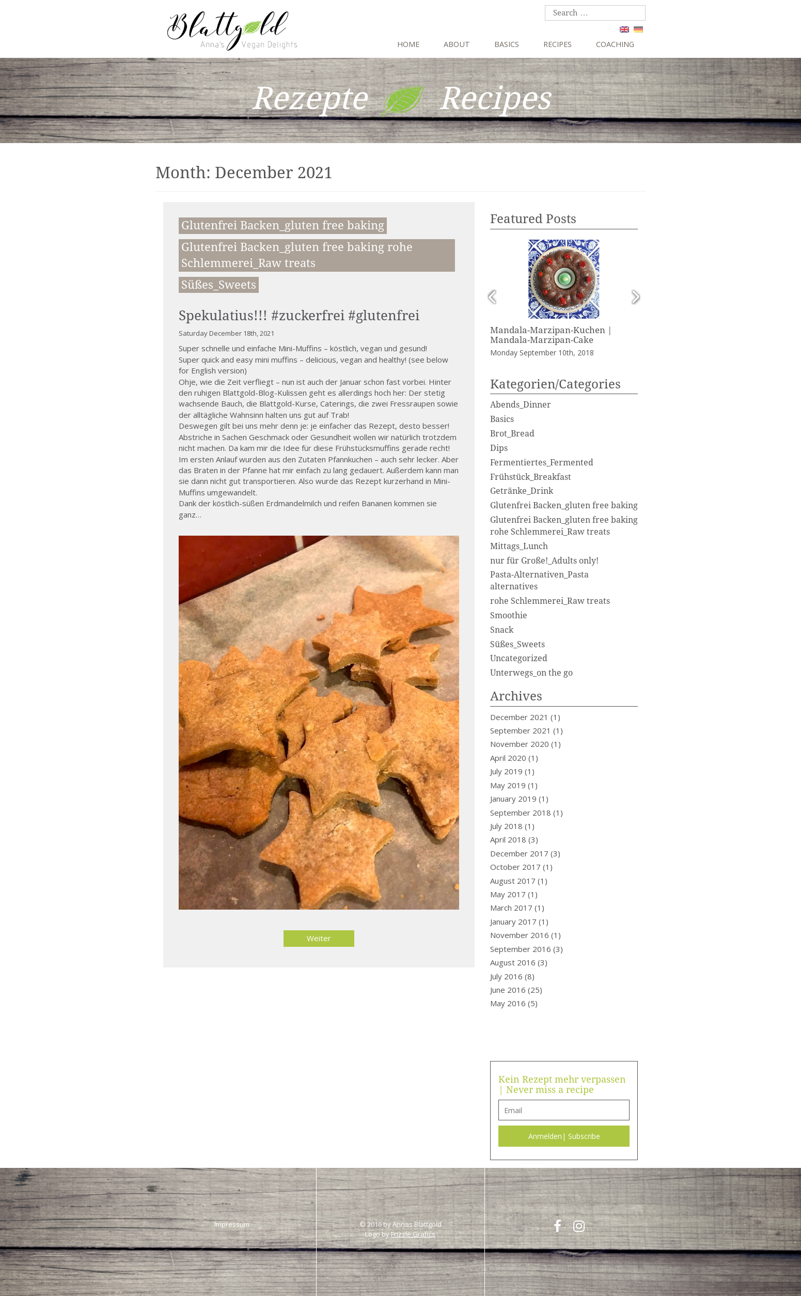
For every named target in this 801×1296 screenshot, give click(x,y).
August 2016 (513, 962)
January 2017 (513, 921)
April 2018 (508, 839)
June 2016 (508, 990)
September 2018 (520, 812)
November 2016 (519, 935)
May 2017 (508, 894)
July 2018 (506, 826)
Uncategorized (518, 658)
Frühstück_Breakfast (530, 477)
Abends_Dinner (520, 405)
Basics (506, 44)
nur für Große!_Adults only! (544, 561)
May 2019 (508, 785)
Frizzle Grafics (413, 1234)
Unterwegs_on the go (531, 673)
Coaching (615, 44)
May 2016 (508, 1003)
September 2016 (520, 949)
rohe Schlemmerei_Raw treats (550, 601)
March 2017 (511, 907)
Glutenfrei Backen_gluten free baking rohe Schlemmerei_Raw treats (297, 255)
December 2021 (519, 717)
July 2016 (506, 976)
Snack (501, 630)
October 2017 (515, 867)
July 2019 (506, 771)
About (457, 44)
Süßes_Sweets (218, 284)
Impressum (231, 1224)
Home (408, 44)
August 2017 (513, 881)
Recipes (557, 44)
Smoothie (508, 615)
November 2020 (519, 744)
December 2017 (519, 853)
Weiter (319, 938)
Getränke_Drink (521, 491)
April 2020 (508, 758)
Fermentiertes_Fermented (541, 462)
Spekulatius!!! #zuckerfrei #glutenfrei (299, 315)
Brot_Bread (512, 434)
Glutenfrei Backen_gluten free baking (282, 225)
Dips (499, 448)
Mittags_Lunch (519, 546)
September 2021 (520, 730)
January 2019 (513, 798)
